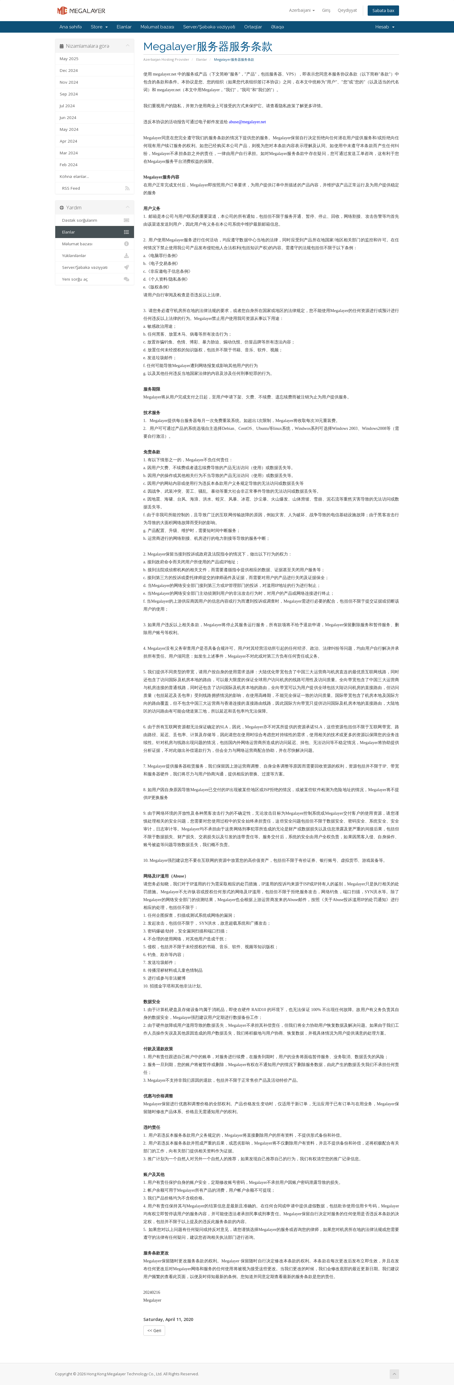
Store (99, 27)
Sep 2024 (69, 94)
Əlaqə (277, 27)
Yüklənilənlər (94, 255)
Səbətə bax (383, 10)
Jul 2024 (67, 105)
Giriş (326, 10)
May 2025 (69, 58)
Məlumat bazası (157, 27)
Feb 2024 (69, 164)
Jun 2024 (68, 117)
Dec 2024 (69, 70)
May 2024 (69, 129)
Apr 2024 (68, 141)
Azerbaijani (302, 10)
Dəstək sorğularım (94, 220)
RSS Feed (94, 188)
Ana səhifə (70, 27)
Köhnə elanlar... (74, 176)
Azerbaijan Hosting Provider (166, 59)
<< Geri (154, 1330)
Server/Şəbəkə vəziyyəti (209, 27)
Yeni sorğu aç (94, 279)
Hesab (385, 27)
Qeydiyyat (347, 10)
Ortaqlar (253, 27)
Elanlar (124, 27)
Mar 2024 (69, 153)
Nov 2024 (69, 82)
